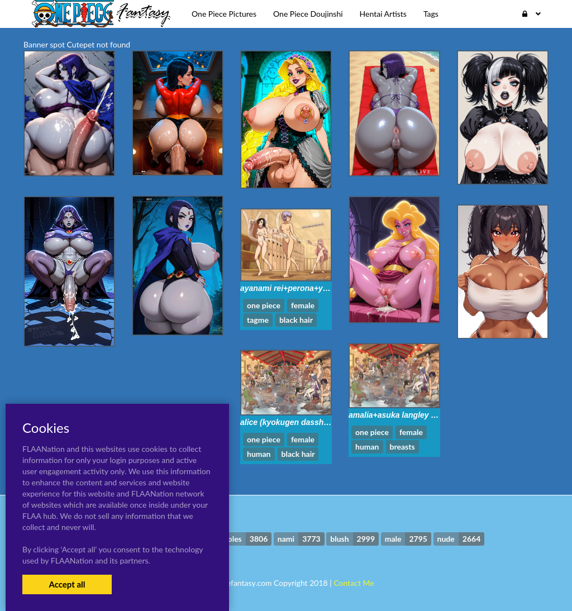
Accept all (67, 584)
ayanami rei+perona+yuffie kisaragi (305, 288)
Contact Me (353, 583)
